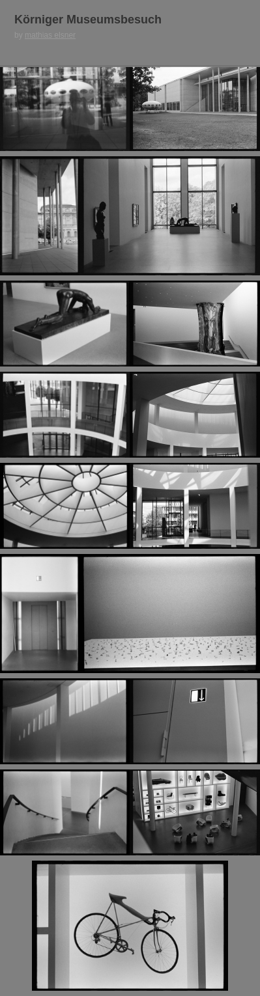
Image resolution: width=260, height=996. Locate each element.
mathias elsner (50, 35)
